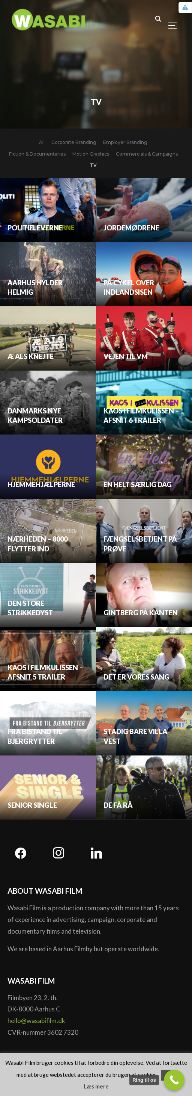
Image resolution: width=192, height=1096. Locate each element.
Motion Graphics (90, 154)
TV (93, 165)
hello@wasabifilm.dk (36, 1021)
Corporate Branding (73, 142)
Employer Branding (125, 142)
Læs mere (96, 1086)
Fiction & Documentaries (37, 154)
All (42, 142)
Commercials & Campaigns (147, 154)
